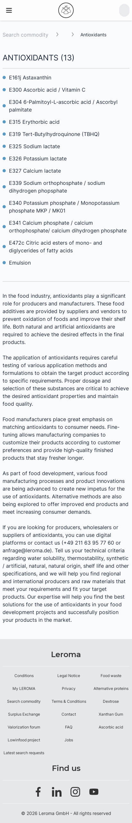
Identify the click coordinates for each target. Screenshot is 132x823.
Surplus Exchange (24, 714)
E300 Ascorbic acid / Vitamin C (47, 89)
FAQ (68, 727)
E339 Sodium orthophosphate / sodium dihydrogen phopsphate (57, 187)
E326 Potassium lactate (38, 158)
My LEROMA (23, 688)
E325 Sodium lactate (34, 146)
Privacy (69, 688)
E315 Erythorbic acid (34, 122)
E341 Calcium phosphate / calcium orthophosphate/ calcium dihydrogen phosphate (68, 227)
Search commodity (25, 35)
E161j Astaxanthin (30, 77)
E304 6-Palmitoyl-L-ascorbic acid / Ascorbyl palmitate (63, 106)
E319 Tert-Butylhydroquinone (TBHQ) (54, 134)
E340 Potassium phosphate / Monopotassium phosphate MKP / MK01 (64, 207)
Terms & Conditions (69, 701)
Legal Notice (68, 675)
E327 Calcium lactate (35, 170)
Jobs (68, 739)
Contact (69, 714)
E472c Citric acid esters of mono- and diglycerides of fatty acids (55, 247)
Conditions (24, 675)
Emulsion (20, 262)
